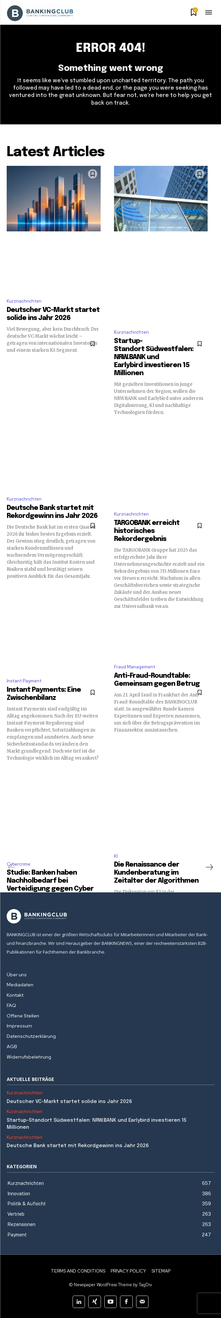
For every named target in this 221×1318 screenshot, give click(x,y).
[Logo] (110, 916)
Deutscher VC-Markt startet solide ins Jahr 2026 (69, 1101)
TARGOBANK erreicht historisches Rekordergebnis (147, 531)
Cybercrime (18, 864)
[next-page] (209, 867)
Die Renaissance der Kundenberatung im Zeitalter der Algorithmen (156, 872)
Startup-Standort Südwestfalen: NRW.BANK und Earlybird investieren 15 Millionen (154, 357)
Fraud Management (134, 667)
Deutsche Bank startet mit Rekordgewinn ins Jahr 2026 (78, 1145)
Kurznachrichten (24, 301)
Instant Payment (24, 681)
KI (116, 856)
